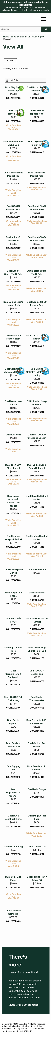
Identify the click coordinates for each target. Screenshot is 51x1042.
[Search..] (20, 29)
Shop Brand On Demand (23, 1005)
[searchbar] (46, 29)
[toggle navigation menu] (43, 19)
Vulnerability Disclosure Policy (15, 1027)
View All (6, 40)
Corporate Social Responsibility (17, 1031)
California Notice (36, 1029)
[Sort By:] (25, 80)
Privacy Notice (20, 1029)
